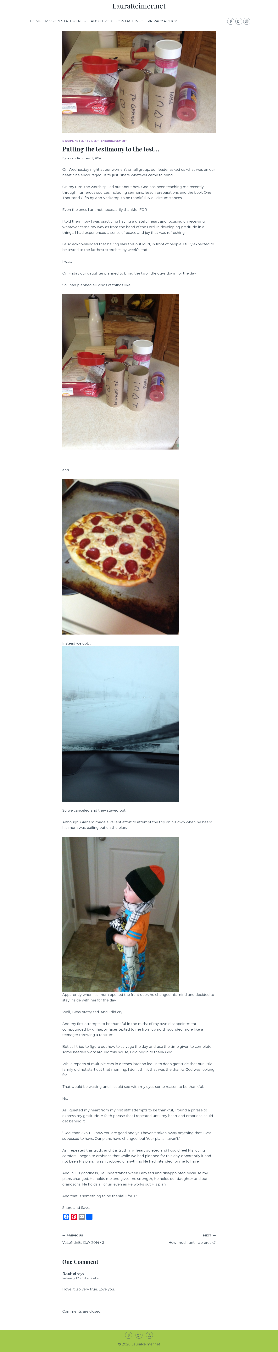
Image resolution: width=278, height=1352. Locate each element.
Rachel (69, 1273)
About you (101, 21)
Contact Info (129, 21)
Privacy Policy (162, 21)
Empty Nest (90, 140)
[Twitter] (238, 21)
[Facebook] (230, 21)
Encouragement (114, 140)
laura (70, 158)
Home (35, 21)
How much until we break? (179, 1239)
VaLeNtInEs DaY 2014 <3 (99, 1239)
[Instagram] (246, 21)
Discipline (70, 140)
